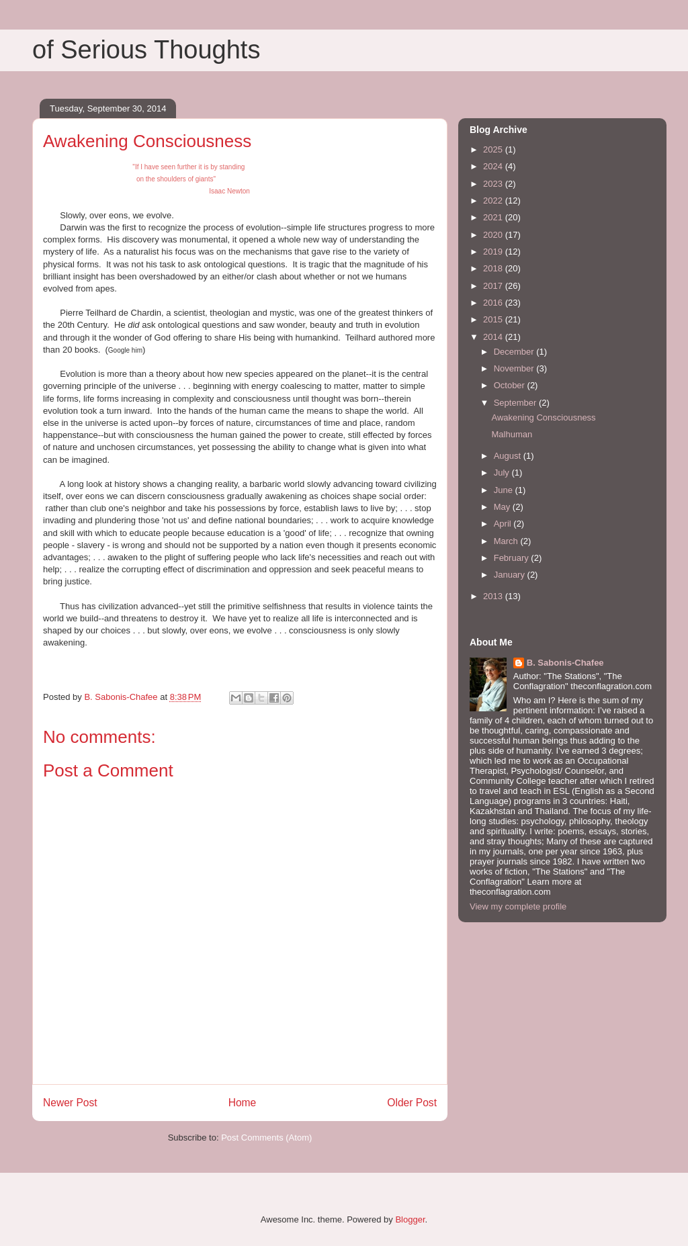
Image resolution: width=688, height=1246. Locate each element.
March (507, 541)
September (516, 403)
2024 (494, 166)
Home (242, 1102)
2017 (494, 286)
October (510, 385)
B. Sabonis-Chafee (565, 663)
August (508, 456)
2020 (494, 235)
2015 (494, 319)
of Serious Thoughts (146, 50)
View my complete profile (518, 906)
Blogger (410, 1219)
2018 (494, 268)
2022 (494, 200)
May (503, 507)
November (515, 368)
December (515, 352)
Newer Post (70, 1102)
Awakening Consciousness (543, 417)
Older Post (412, 1102)
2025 (494, 149)
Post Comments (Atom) (266, 1137)
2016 (494, 303)
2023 (494, 184)
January (510, 575)
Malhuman (511, 434)
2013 (494, 596)
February (512, 558)
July (503, 473)
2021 (494, 217)
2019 (494, 252)
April (504, 524)
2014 (494, 337)
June (504, 490)
